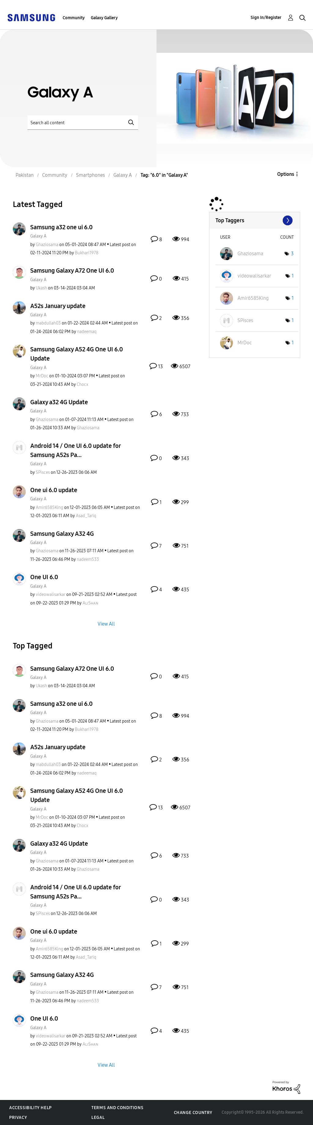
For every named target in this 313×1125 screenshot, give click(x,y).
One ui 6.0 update (53, 490)
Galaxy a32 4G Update (59, 402)
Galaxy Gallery (104, 17)
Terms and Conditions (117, 1107)
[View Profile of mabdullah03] (48, 323)
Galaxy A (38, 236)
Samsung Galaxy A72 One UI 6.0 (72, 270)
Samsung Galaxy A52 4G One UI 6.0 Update (76, 354)
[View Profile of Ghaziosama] (47, 244)
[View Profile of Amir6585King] (49, 507)
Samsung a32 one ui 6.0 (61, 227)
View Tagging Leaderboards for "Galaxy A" (254, 220)
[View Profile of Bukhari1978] (86, 253)
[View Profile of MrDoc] (42, 376)
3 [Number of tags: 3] (292, 253)
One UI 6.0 (44, 577)
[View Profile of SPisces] (43, 472)
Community (74, 17)
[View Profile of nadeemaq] (87, 331)
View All (106, 623)
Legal (98, 1117)
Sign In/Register (266, 17)
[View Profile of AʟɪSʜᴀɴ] (90, 603)
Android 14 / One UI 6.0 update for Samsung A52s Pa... (75, 450)
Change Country (193, 1112)
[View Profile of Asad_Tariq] (86, 515)
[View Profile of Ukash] (41, 288)
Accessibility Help (30, 1107)
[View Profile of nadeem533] (88, 559)
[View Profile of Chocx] (82, 384)
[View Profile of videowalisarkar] (50, 594)
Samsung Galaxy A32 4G (62, 533)
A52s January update (58, 306)
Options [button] (285, 174)
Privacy (18, 1117)
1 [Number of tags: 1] (293, 276)
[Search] (83, 122)
